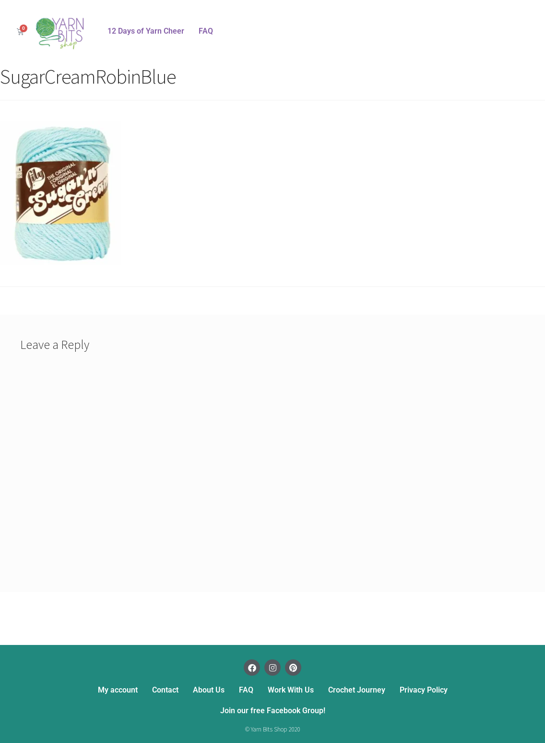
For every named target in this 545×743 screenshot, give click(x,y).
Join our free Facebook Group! (272, 710)
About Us (209, 689)
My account (118, 689)
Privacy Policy (424, 689)
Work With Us (291, 689)
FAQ (206, 31)
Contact (165, 689)
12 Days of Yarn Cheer (145, 31)
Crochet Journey (356, 689)
